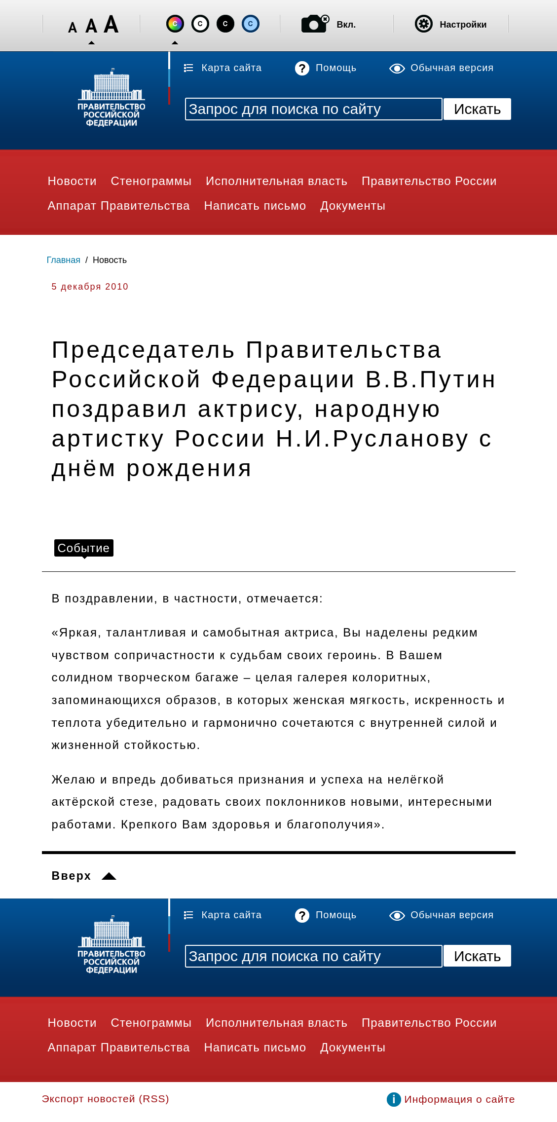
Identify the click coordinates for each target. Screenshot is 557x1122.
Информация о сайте (460, 1099)
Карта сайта (232, 67)
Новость (110, 260)
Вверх (72, 875)
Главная (64, 260)
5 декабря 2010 (90, 287)
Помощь (336, 67)
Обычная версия (452, 67)
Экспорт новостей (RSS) (106, 1098)
